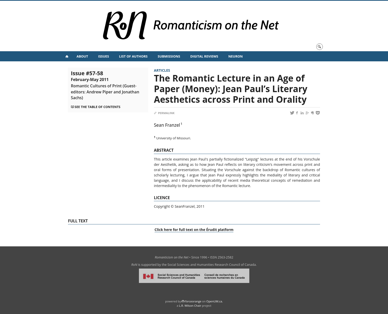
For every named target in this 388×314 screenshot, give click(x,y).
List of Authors (133, 56)
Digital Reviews (204, 56)
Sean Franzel (167, 125)
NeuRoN (235, 56)
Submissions (169, 56)
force (193, 301)
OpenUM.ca (214, 301)
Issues (103, 56)
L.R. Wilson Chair (190, 305)
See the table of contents (97, 107)
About (82, 56)
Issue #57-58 (105, 85)
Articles (162, 70)
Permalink (164, 113)
